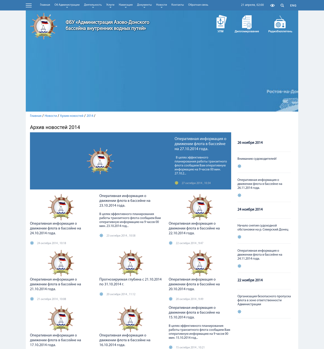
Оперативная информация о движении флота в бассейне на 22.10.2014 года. (194, 228)
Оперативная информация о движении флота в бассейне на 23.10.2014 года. (124, 201)
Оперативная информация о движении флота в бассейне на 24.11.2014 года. (259, 254)
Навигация (126, 5)
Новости (161, 5)
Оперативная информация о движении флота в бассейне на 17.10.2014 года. (55, 340)
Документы (144, 5)
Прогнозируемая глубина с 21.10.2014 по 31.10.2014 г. (130, 282)
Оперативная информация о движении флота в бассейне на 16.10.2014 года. (124, 340)
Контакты (177, 4)
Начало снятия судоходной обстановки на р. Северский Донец (262, 227)
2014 (90, 116)
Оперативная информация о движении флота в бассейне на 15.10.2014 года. (194, 312)
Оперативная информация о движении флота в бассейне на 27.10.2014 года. (200, 144)
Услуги (110, 5)
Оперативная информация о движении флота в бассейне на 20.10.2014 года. (194, 284)
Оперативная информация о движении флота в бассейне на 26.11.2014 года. (259, 184)
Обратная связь (198, 4)
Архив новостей (71, 116)
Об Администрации (67, 5)
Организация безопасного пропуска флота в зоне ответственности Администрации (264, 300)
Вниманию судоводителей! (257, 159)
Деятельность (93, 5)
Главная (45, 4)
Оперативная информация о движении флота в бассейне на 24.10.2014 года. (55, 228)
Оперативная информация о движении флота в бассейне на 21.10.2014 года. (55, 284)
